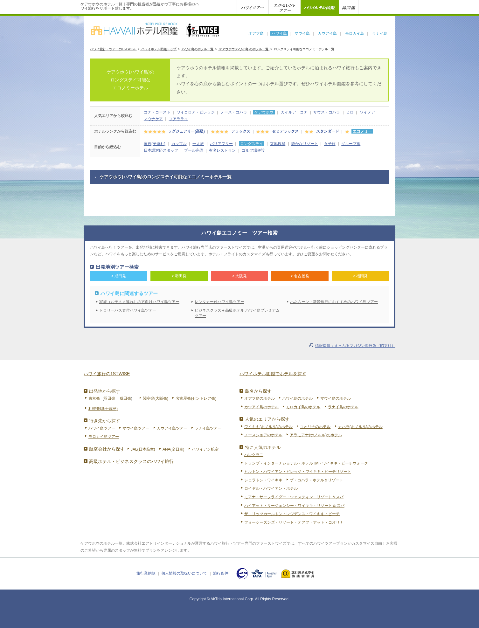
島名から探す (258, 391)
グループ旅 (350, 143)
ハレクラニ (253, 454)
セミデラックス (285, 131)
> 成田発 (118, 276)
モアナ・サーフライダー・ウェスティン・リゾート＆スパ (294, 497)
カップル (179, 143)
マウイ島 (302, 33)
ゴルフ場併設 (253, 150)
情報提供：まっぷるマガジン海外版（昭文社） (355, 345)
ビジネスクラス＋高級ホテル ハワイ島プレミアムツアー (237, 313)
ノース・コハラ (233, 112)
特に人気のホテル (263, 447)
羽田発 (109, 398)
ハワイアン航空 (205, 449)
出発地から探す (104, 391)
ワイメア (367, 112)
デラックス (240, 131)
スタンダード (327, 131)
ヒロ (350, 112)
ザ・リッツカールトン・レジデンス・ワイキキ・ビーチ (292, 514)
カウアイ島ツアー (172, 428)
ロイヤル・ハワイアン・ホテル (271, 488)
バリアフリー (221, 143)
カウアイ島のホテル (261, 407)
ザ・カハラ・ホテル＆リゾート (316, 480)
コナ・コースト (157, 112)
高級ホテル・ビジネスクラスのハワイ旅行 (131, 461)
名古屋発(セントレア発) (196, 398)
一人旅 (198, 143)
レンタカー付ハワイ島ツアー (219, 302)
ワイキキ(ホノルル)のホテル (268, 426)
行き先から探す (104, 420)
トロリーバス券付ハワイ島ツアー (127, 310)
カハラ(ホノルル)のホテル (360, 426)
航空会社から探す (107, 449)
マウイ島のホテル (335, 398)
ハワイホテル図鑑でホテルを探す (273, 373)
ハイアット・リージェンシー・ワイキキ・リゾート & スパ (294, 505)
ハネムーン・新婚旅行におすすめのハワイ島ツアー (334, 302)
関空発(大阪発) (155, 398)
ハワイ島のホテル (297, 398)
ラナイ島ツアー (208, 428)
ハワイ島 (279, 33)
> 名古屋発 (300, 276)
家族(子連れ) (154, 143)
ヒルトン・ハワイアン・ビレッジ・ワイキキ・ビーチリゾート (297, 471)
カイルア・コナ (294, 112)
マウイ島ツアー (135, 428)
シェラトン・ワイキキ (263, 480)
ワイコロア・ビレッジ (196, 112)
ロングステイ (251, 143)
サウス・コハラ (326, 112)
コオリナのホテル (315, 426)
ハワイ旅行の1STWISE (107, 373)
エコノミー (362, 131)
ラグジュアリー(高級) (186, 131)
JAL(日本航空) (143, 449)
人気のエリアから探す (267, 419)
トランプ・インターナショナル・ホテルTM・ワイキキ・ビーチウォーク (306, 463)
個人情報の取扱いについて (184, 573)
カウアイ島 (327, 33)
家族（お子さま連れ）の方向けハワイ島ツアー (139, 302)
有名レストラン (222, 150)
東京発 (94, 398)
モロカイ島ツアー (103, 436)
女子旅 (330, 143)
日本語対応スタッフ (161, 150)
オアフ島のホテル (259, 398)
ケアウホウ (264, 112)
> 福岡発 (360, 276)
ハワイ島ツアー (101, 428)
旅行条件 (220, 573)
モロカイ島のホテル (303, 407)
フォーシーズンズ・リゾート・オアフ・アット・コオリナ (294, 522)
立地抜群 (277, 143)
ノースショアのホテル (263, 435)
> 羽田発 (179, 276)
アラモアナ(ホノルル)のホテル (316, 435)
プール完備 (193, 150)
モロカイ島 (354, 33)
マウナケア (153, 119)
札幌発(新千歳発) (103, 408)
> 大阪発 (239, 276)
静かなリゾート (304, 143)
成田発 (125, 398)
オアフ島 (256, 33)
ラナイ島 (379, 33)
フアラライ (178, 119)
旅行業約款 (146, 573)
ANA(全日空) (173, 449)
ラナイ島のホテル (343, 407)
